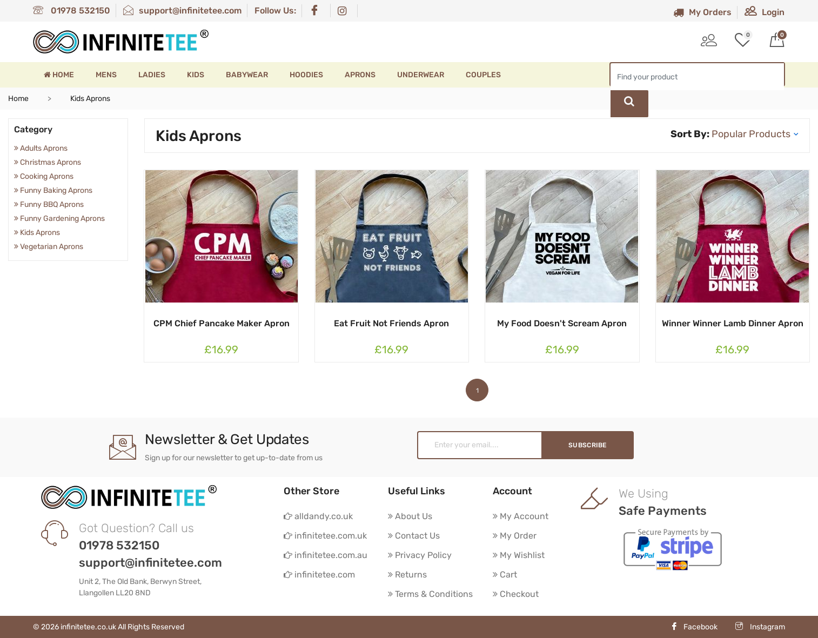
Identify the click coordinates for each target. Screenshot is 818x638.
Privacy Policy (420, 555)
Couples (483, 74)
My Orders (702, 12)
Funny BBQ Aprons (49, 204)
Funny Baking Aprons (53, 190)
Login (765, 12)
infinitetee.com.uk (325, 535)
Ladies (151, 74)
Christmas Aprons (47, 162)
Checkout (516, 594)
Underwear (420, 74)
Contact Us (414, 535)
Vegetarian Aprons (48, 246)
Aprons (360, 74)
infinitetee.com (319, 574)
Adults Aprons (41, 148)
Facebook (694, 627)
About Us (410, 516)
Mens (106, 74)
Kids (195, 74)
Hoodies (306, 74)
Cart (505, 574)
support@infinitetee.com (182, 10)
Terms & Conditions (430, 594)
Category (33, 129)
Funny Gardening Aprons (59, 218)
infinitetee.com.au (325, 555)
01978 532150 (71, 10)
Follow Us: (275, 10)
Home (59, 74)
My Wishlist (519, 555)
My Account (520, 516)
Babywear (247, 74)
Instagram (760, 627)
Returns (407, 574)
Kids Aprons (37, 232)
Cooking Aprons (43, 176)
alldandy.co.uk (318, 516)
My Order (515, 535)
